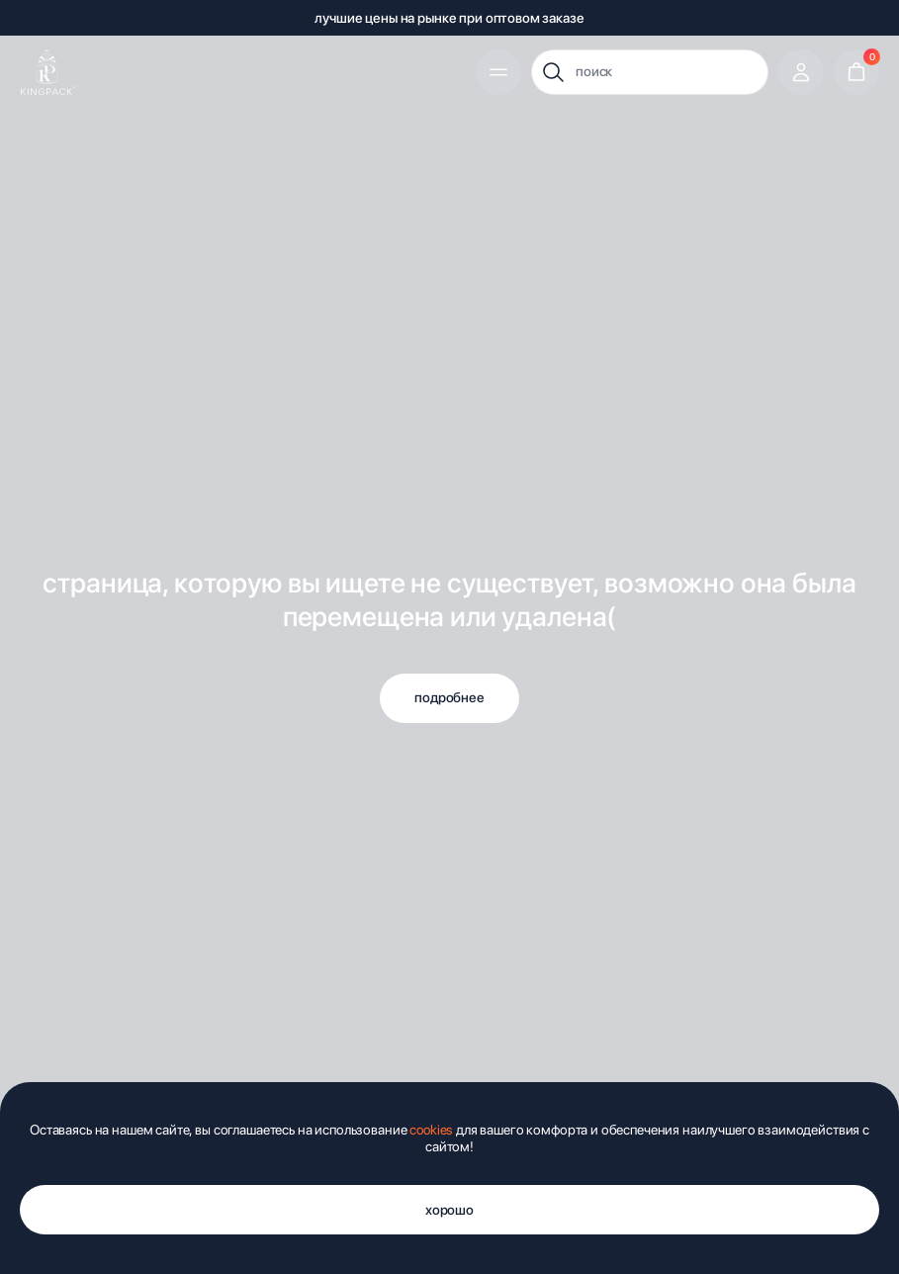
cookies (431, 1130)
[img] (48, 72)
